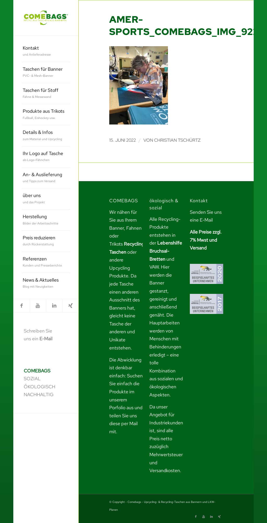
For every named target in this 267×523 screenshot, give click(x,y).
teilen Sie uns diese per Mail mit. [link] (123, 424)
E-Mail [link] (45, 339)
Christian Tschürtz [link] (177, 140)
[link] (46, 17)
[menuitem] (46, 51)
